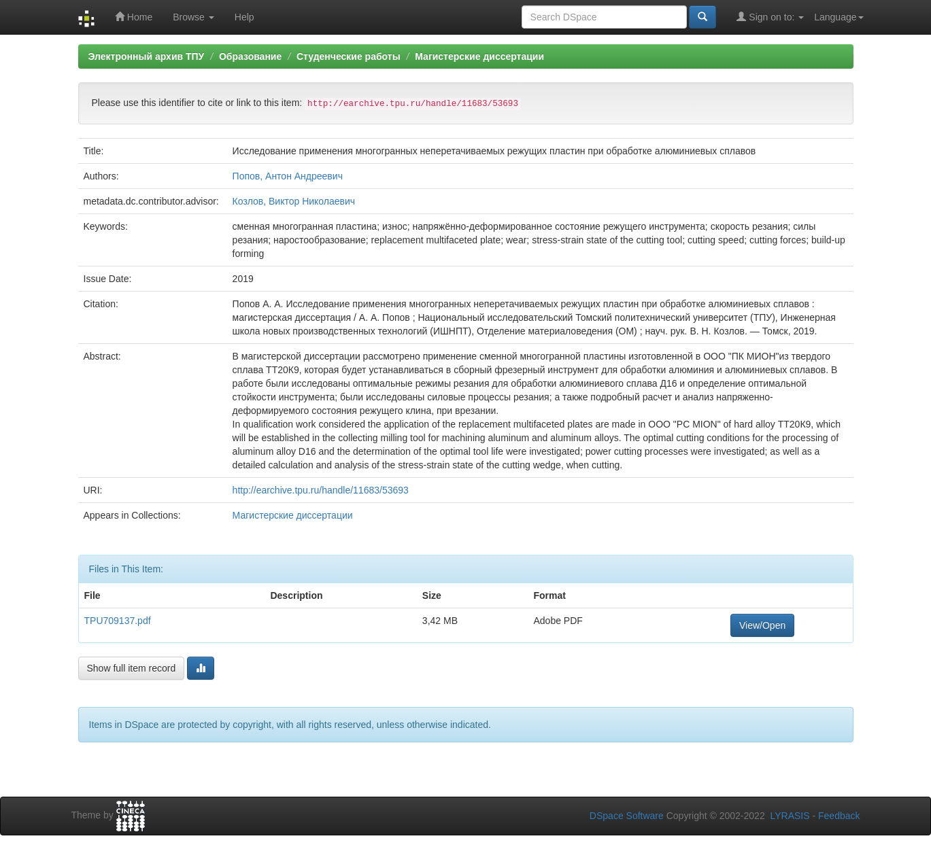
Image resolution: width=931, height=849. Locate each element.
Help (244, 17)
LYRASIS (789, 815)
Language (838, 17)
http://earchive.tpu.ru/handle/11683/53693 (321, 490)
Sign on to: (770, 16)
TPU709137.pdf (117, 620)
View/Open (762, 625)
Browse (193, 17)
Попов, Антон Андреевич (288, 176)
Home (133, 16)
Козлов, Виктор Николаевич (294, 201)
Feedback (839, 815)
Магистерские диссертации (479, 56)
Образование (250, 56)
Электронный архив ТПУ (146, 56)
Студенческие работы (349, 56)
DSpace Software (627, 815)
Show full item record (131, 668)
